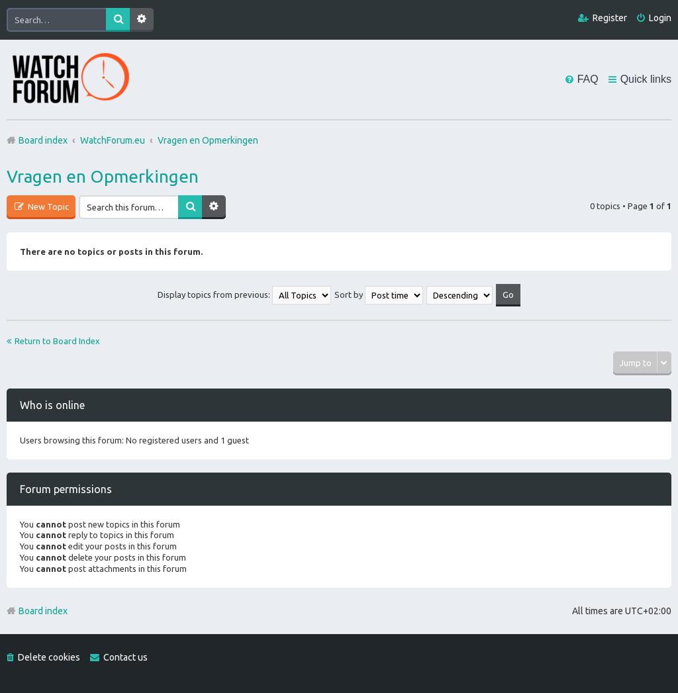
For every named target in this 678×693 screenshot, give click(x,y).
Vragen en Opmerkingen (103, 176)
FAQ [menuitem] (588, 79)
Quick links (645, 79)
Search (118, 20)
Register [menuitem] (610, 18)
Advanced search (142, 20)
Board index (43, 611)
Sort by (378, 294)
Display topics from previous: (244, 294)
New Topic (47, 206)
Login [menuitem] (660, 18)
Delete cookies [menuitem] (49, 657)
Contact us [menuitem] (125, 657)
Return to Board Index (57, 341)
